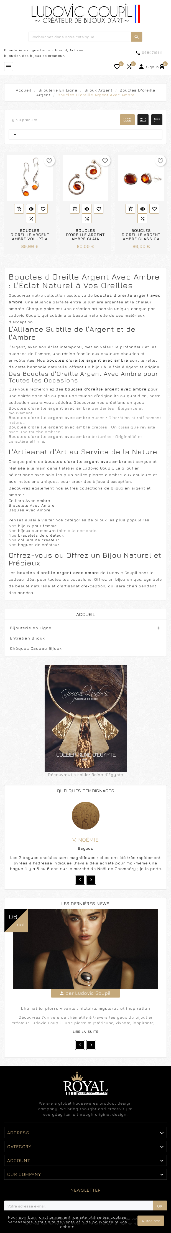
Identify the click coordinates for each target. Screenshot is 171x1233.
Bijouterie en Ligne (31, 627)
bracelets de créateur (40, 535)
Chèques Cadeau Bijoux (36, 648)
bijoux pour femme (37, 525)
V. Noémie (85, 839)
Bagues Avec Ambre (29, 510)
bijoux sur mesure (37, 530)
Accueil (85, 614)
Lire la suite (85, 1031)
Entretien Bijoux (27, 638)
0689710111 (152, 52)
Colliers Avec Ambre (29, 500)
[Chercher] (80, 37)
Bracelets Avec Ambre (32, 505)
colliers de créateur (38, 539)
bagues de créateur (38, 544)
